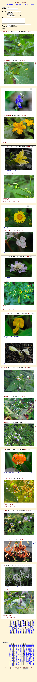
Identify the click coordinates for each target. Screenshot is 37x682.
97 (19, 627)
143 (14, 631)
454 (12, 658)
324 (16, 647)
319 (31, 646)
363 (22, 650)
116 (33, 628)
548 (33, 665)
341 (27, 648)
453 (10, 658)
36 (18, 623)
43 (29, 623)
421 (18, 655)
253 (18, 640)
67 (19, 625)
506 (20, 662)
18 (13, 622)
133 (18, 630)
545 (27, 665)
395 (14, 653)
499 (31, 661)
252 (16, 640)
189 (10, 635)
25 (24, 622)
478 (12, 660)
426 (29, 655)
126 (29, 629)
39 (23, 623)
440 (33, 656)
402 (29, 653)
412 (24, 654)
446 (20, 657)
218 (20, 637)
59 (31, 624)
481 (18, 660)
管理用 (32, 4)
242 (20, 639)
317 (27, 646)
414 (29, 654)
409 (18, 654)
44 (31, 623)
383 (14, 652)
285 (10, 644)
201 (10, 636)
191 (14, 635)
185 (27, 634)
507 (22, 662)
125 (26, 629)
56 (26, 624)
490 (12, 661)
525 (10, 664)
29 (31, 622)
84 (23, 626)
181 (18, 634)
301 (18, 645)
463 (31, 658)
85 (24, 626)
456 (16, 658)
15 (33, 621)
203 (14, 636)
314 (20, 646)
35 (16, 623)
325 (18, 647)
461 (27, 658)
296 (33, 644)
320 (33, 646)
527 (14, 664)
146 (20, 631)
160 (24, 632)
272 (33, 641)
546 (29, 665)
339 (22, 648)
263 (14, 641)
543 (22, 665)
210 (29, 636)
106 (12, 628)
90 (33, 626)
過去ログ (28, 4)
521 (27, 663)
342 (29, 648)
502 (12, 662)
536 (33, 664)
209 (27, 636)
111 (22, 628)
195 (22, 635)
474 (29, 659)
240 (16, 639)
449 (27, 657)
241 (18, 639)
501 (10, 662)
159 (22, 632)
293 (27, 644)
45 (33, 623)
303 (22, 645)
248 (33, 639)
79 (14, 626)
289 (18, 644)
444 (16, 657)
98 (21, 627)
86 (26, 626)
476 (33, 659)
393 (10, 653)
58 (29, 624)
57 (28, 624)
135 (22, 630)
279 (22, 643)
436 (24, 656)
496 (24, 661)
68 (21, 625)
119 (14, 629)
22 (19, 622)
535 (31, 664)
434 (20, 656)
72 (28, 625)
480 (16, 660)
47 (11, 624)
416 (33, 654)
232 (24, 638)
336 (16, 648)
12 (28, 621)
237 (10, 639)
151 (31, 631)
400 (24, 653)
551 (14, 666)
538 (12, 665)
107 (14, 628)
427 (31, 655)
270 (29, 641)
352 (24, 649)
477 (10, 660)
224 (33, 637)
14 (31, 621)
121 (18, 629)
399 (22, 653)
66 (18, 625)
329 (27, 647)
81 (18, 626)
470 (20, 659)
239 (14, 639)
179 (14, 634)
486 (29, 660)
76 (9, 626)
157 (18, 632)
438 (29, 656)
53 (21, 624)
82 (19, 626)
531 (22, 664)
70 (24, 625)
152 (33, 631)
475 (31, 659)
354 (29, 649)
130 (12, 630)
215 (14, 637)
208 (24, 636)
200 (33, 635)
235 (31, 638)
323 (14, 647)
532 (24, 664)
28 (29, 622)
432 (16, 656)
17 (11, 622)
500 (33, 661)
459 (22, 658)
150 (29, 631)
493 (18, 661)
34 (14, 623)
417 (10, 655)
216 (16, 637)
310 (12, 646)
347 (14, 649)
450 (29, 657)
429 (10, 656)
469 (18, 659)
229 (18, 638)
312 (16, 646)
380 (33, 651)
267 (22, 641)
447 (22, 657)
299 (14, 645)
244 (24, 639)
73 (29, 625)
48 (13, 624)
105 (10, 628)
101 (27, 627)
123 (22, 629)
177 (10, 634)
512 (33, 662)
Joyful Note (18, 676)
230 (20, 638)
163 (31, 632)
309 (10, 646)
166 (12, 633)
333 (10, 648)
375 (22, 651)
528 (16, 664)
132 (16, 630)
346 (12, 649)
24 (23, 622)
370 (12, 651)
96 (18, 627)
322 (12, 647)
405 (10, 654)
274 (12, 643)
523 (31, 663)
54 (23, 624)
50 (16, 624)
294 (29, 644)
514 (12, 663)
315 (22, 646)
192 (16, 635)
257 (27, 640)
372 (16, 651)
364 (24, 650)
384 (16, 652)
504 (16, 662)
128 (33, 629)
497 (27, 661)
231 (22, 638)
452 (33, 657)
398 (20, 653)
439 (31, 656)
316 (24, 646)
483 (22, 660)
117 (10, 629)
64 (14, 625)
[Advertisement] (18, 673)
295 (31, 644)
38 (21, 623)
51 (18, 624)
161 (27, 632)
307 (31, 645)
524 (33, 663)
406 (12, 654)
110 (20, 628)
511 (31, 662)
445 (18, 657)
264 (16, 641)
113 (26, 628)
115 (31, 628)
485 (27, 660)
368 (33, 650)
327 (22, 647)
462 (29, 658)
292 (24, 644)
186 (29, 634)
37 (19, 623)
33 (13, 623)
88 (29, 626)
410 (20, 654)
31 (9, 623)
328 (24, 647)
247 (31, 639)
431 (14, 656)
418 (12, 655)
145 (18, 631)
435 (22, 656)
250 (12, 640)
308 (33, 645)
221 (27, 637)
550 (12, 666)
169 (18, 633)
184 (24, 634)
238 (12, 639)
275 (14, 643)
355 (31, 649)
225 (10, 638)
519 (22, 663)
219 (22, 637)
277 (18, 643)
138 (29, 630)
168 (16, 633)
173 (27, 633)
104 (33, 627)
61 (9, 625)
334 (12, 648)
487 (31, 660)
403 (31, 653)
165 (10, 633)
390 (29, 652)
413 (27, 654)
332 (33, 647)
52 (19, 624)
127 (31, 629)
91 (9, 627)
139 (31, 630)
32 (11, 623)
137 (27, 630)
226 (12, 638)
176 (33, 633)
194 (20, 635)
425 (27, 655)
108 (16, 628)
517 (18, 663)
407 (14, 654)
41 (26, 623)
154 (12, 632)
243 (22, 639)
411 (22, 654)
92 (11, 627)
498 (29, 661)
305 (27, 645)
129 (10, 630)
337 (18, 648)
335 (14, 648)
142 (12, 631)
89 (31, 626)
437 (27, 656)
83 (21, 626)
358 (12, 650)
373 (18, 651)
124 (24, 629)
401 (27, 653)
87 (28, 626)
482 (20, 660)
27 (28, 622)
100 (25, 627)
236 (33, 638)
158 (20, 632)
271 (31, 641)
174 (29, 633)
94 (14, 627)
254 (20, 640)
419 (14, 655)
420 (16, 655)
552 (16, 666)
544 (24, 665)
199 (31, 635)
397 (18, 653)
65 (16, 625)
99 (23, 627)
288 (16, 644)
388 (24, 652)
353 (27, 649)
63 (13, 625)
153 (10, 632)
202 (12, 636)
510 (29, 662)
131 (14, 630)
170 (20, 633)
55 (24, 624)
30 (33, 622)
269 (27, 641)
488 (33, 660)
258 (29, 640)
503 (14, 662)
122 (20, 629)
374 (20, 651)
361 (18, 650)
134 (20, 630)
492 (16, 661)
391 (31, 652)
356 (33, 649)
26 (26, 622)
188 (33, 634)
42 (28, 623)
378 (29, 651)
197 (27, 635)
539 (14, 665)
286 (12, 644)
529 (18, 664)
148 (24, 631)
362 (20, 650)
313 (18, 646)
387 (22, 652)
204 (16, 636)
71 (26, 625)
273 (10, 643)
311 (14, 646)
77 (11, 626)
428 (33, 655)
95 (16, 627)
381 (10, 652)
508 (24, 662)
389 (27, 652)
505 (18, 662)
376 (24, 651)
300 (16, 645)
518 (20, 663)
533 (27, 664)
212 (33, 636)
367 (31, 650)
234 (29, 638)
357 (10, 650)
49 (14, 624)
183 (22, 634)
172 (24, 633)
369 (10, 651)
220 (24, 637)
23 (21, 622)
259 (31, 640)
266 (20, 641)
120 (16, 629)
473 (27, 659)
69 (23, 625)
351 (22, 649)
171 (22, 633)
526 (12, 664)
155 (14, 632)
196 (24, 635)
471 (22, 659)
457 (18, 658)
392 (33, 652)
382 (12, 652)
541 (18, 665)
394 (12, 653)
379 (31, 651)
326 (20, 647)
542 (20, 665)
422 (20, 655)
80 (16, 626)
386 (20, 652)
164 (33, 632)
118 (12, 629)
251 (14, 640)
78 (13, 626)
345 (10, 649)
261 (10, 641)
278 (20, 643)
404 (33, 653)
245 (27, 639)
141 (10, 631)
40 (24, 623)
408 (16, 654)
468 (16, 659)
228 (16, 638)
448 (24, 657)
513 (10, 663)
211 (31, 636)
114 (28, 628)
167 (14, 633)
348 (16, 649)
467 (14, 659)
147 (22, 631)
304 (24, 645)
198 (29, 635)
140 (33, 630)
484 (24, 660)
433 (18, 656)
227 (14, 638)
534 (29, 664)
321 (10, 647)
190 (12, 635)
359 (14, 650)
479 (14, 660)
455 (14, 658)
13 (30, 621)
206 (20, 636)
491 (14, 661)
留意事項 (11, 4)
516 (16, 663)
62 (11, 625)
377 (27, 651)
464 (33, 658)
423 (22, 655)
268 (24, 641)
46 (9, 624)
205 (18, 636)
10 (25, 621)
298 (12, 645)
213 (10, 637)
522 (29, 663)
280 (24, 643)
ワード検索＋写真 (17, 4)
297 (10, 645)
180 (16, 634)
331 (31, 647)
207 (22, 636)
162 (29, 632)
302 (20, 645)
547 (31, 665)
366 (29, 650)
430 (12, 656)
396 (16, 653)
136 (24, 630)
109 (18, 628)
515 (14, 663)
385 (18, 652)
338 (20, 648)
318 (29, 646)
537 (10, 665)
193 (18, 635)
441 (10, 657)
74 (31, 625)
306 (29, 645)
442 (12, 657)
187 (31, 634)
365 (27, 650)
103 (31, 627)
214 (12, 637)
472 (24, 659)
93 (13, 627)
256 (24, 640)
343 (31, 648)
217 (18, 637)
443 (14, 657)
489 (10, 661)
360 (16, 650)
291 (22, 644)
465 (10, 659)
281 (27, 643)
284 (33, 643)
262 (12, 641)
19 (14, 622)
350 (20, 649)
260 (33, 640)
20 (16, 622)
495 (22, 661)
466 (12, 659)
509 (27, 662)
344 (33, 648)
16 (9, 622)
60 (33, 624)
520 (24, 663)
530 (20, 664)
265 (18, 641)
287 (14, 644)
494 (20, 661)
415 (31, 654)
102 (29, 627)
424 (24, 655)
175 (31, 633)
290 (20, 644)
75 (33, 625)
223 (31, 637)
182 (20, 634)
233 (27, 638)
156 (16, 632)
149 (27, 631)
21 (18, 622)
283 (31, 643)
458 (20, 658)
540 (16, 665)
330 (29, 647)
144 (16, 631)
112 (24, 628)
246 (29, 639)
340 (24, 648)
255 (22, 640)
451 (31, 657)
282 (29, 643)
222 (29, 637)
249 (10, 640)
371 (14, 651)
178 (12, 634)
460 (24, 658)
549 (10, 666)
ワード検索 (24, 4)
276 (16, 643)
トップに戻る (6, 4)
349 (18, 649)
